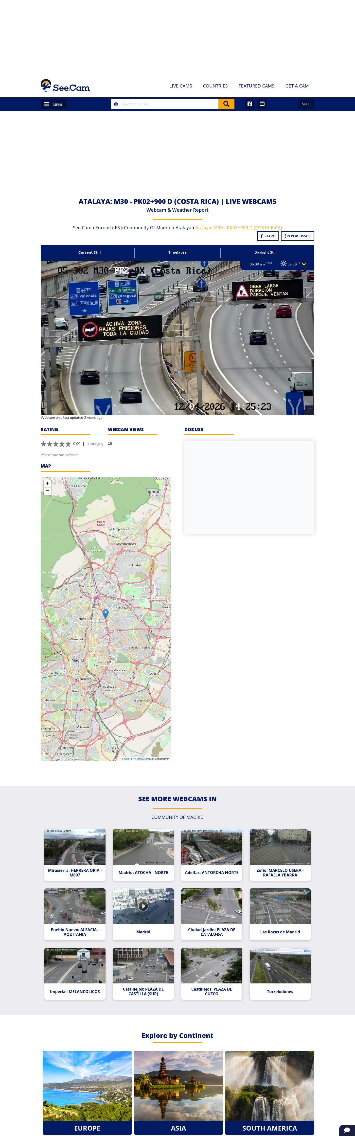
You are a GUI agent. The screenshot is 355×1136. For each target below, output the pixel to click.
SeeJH (306, 104)
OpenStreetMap (145, 756)
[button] (301, 264)
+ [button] (47, 481)
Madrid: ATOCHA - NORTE (144, 869)
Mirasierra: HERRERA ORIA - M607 (77, 869)
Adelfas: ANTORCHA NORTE (211, 869)
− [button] (47, 488)
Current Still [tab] (91, 252)
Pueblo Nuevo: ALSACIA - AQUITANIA (77, 928)
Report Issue (297, 236)
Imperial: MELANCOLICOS (77, 986)
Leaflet (126, 756)
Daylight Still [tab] (264, 252)
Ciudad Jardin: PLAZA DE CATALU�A (211, 928)
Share (268, 236)
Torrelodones (278, 986)
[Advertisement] (177, 36)
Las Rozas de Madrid (278, 928)
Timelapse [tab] (177, 252)
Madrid (144, 928)
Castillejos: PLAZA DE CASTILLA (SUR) (144, 986)
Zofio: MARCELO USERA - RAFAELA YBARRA (278, 869)
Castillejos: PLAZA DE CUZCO (211, 986)
